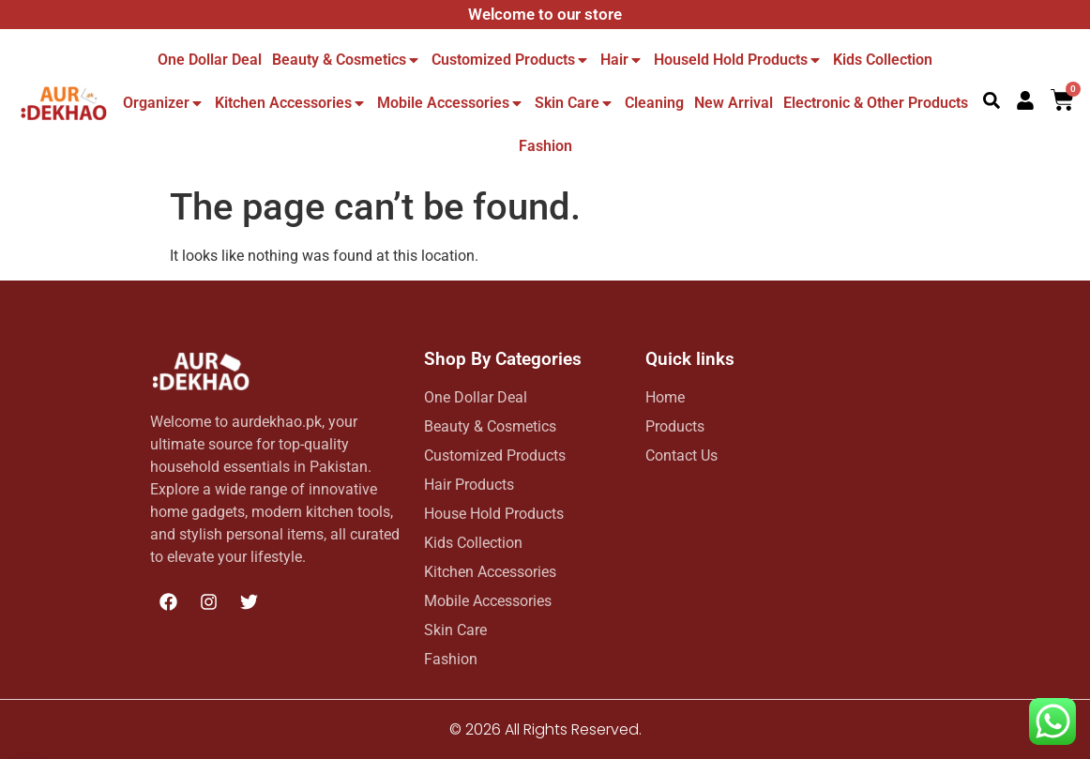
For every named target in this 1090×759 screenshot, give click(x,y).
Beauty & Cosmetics (346, 59)
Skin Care (574, 103)
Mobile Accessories (450, 103)
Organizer (163, 103)
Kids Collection (882, 59)
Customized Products (510, 59)
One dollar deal (210, 59)
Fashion (545, 146)
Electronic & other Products (875, 103)
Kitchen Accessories (291, 103)
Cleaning (654, 103)
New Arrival (733, 103)
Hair (621, 59)
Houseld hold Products (738, 59)
